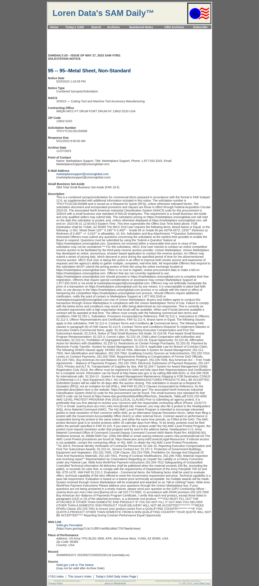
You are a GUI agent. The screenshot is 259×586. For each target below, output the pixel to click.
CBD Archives (174, 27)
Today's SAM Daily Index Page (116, 576)
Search (96, 27)
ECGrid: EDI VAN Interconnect (67, 581)
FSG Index (57, 576)
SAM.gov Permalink (69, 525)
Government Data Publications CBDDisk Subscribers (177, 581)
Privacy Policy (56, 583)
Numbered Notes (141, 27)
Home (54, 27)
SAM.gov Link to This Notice (75, 565)
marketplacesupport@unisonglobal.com (82, 174)
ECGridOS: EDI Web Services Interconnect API (115, 581)
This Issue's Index (80, 576)
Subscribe (200, 27)
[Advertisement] (129, 31)
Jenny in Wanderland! (115, 583)
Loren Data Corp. (201, 583)
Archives (113, 27)
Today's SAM (74, 27)
